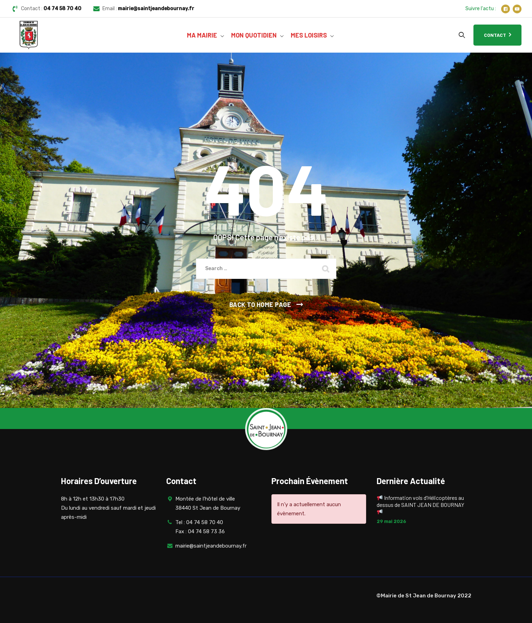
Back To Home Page (260, 304)
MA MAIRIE (202, 35)
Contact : (51, 9)
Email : (148, 9)
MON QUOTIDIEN (254, 35)
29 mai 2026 (391, 521)
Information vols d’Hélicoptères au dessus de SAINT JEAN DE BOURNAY (420, 504)
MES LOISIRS (309, 35)
